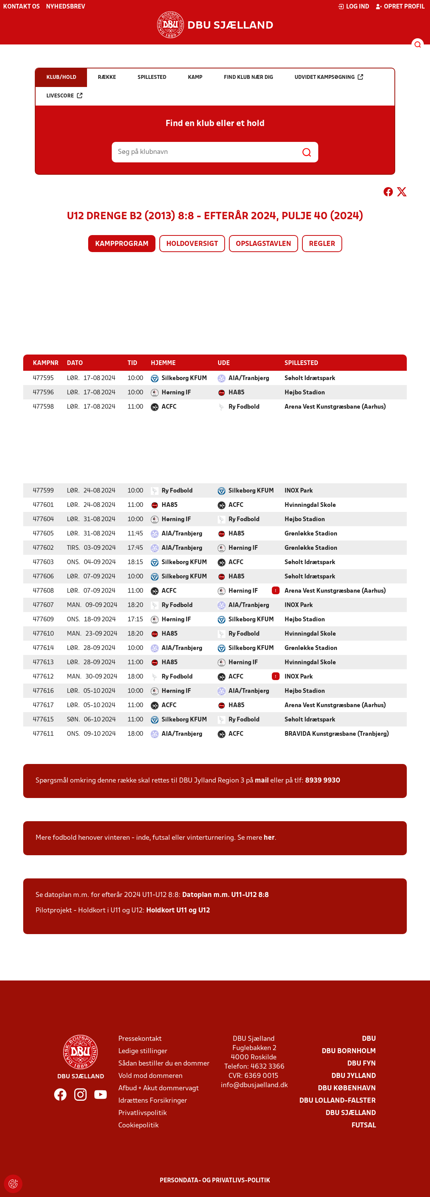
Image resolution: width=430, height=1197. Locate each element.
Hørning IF (176, 392)
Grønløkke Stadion (311, 533)
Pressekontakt (140, 1038)
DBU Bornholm (349, 1051)
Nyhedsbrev (65, 7)
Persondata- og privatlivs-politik (215, 1180)
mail (262, 780)
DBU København (347, 1088)
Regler (322, 244)
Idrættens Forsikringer (152, 1100)
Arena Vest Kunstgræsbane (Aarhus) (335, 406)
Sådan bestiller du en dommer (164, 1063)
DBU (369, 1038)
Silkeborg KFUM (184, 378)
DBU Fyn (361, 1063)
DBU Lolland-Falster (337, 1100)
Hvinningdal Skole (310, 505)
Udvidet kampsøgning (329, 77)
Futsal (364, 1125)
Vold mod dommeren (150, 1076)
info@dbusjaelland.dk (254, 1085)
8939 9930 (322, 780)
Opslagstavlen (263, 244)
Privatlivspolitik (142, 1113)
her (269, 837)
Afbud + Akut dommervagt (158, 1088)
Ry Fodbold (244, 406)
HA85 (236, 392)
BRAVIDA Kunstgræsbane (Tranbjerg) (337, 734)
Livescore (64, 96)
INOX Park (299, 490)
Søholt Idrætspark (310, 378)
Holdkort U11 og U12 (178, 910)
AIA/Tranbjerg (249, 378)
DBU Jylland (353, 1076)
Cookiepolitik (138, 1125)
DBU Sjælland (351, 1113)
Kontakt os (21, 7)
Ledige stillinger (142, 1051)
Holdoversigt (192, 244)
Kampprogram (121, 244)
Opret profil (400, 6)
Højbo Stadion (305, 392)
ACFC (169, 406)
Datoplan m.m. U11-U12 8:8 (225, 895)
